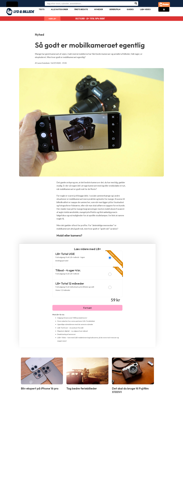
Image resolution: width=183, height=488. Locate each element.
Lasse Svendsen (43, 63)
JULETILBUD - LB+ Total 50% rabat (91, 18)
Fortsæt (87, 307)
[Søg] (136, 3)
